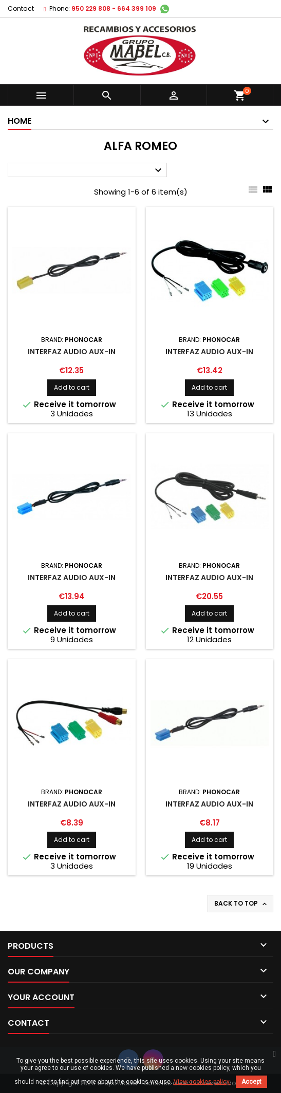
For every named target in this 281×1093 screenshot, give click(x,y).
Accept (251, 1081)
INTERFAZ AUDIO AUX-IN (72, 352)
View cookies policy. (202, 1081)
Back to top (241, 903)
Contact (21, 8)
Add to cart (71, 387)
